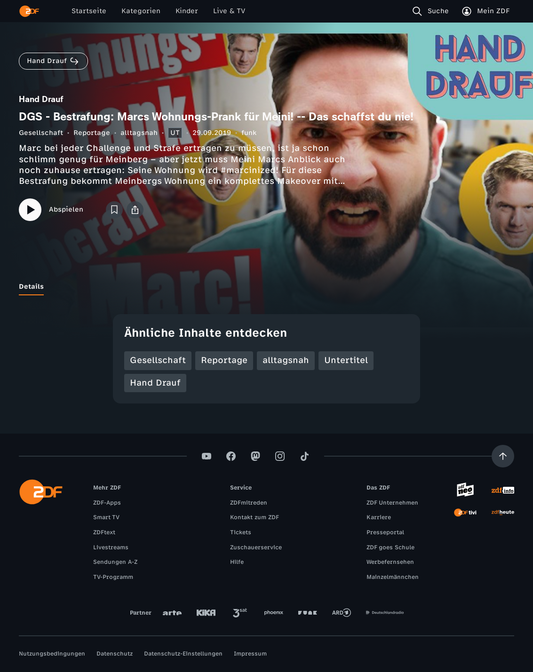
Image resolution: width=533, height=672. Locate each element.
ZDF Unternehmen (392, 502)
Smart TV (106, 517)
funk (248, 133)
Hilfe (237, 562)
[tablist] (266, 286)
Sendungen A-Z (115, 562)
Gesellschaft (41, 133)
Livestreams (110, 547)
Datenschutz (114, 653)
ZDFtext (104, 532)
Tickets (240, 532)
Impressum (250, 653)
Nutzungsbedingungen (52, 653)
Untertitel (346, 360)
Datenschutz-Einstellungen (183, 653)
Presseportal (385, 532)
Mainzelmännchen (392, 577)
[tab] (31, 286)
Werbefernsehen (390, 562)
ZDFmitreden (248, 502)
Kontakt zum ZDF (254, 517)
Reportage (91, 133)
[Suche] (432, 11)
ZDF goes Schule (390, 547)
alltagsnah (139, 133)
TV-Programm (113, 577)
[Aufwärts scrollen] (503, 456)
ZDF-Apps (107, 502)
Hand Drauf (155, 383)
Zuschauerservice (256, 547)
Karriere (378, 517)
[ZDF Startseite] (29, 11)
